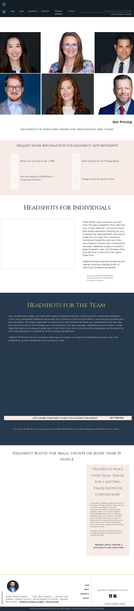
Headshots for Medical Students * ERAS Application (39, 602)
